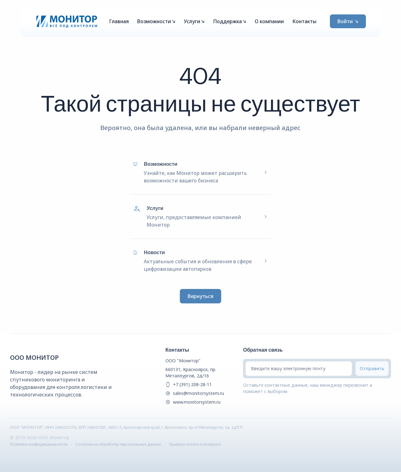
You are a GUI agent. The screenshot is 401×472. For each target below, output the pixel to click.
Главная (119, 21)
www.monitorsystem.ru (197, 402)
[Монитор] (67, 21)
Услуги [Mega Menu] (194, 21)
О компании (269, 21)
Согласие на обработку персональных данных (118, 444)
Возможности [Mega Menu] (156, 21)
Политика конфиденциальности (39, 444)
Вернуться (200, 296)
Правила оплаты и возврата (195, 444)
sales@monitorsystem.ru (198, 393)
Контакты (304, 21)
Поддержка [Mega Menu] (229, 21)
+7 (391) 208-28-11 (192, 384)
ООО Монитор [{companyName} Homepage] (34, 357)
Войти (347, 21)
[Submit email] (372, 368)
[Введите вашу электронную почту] (299, 368)
